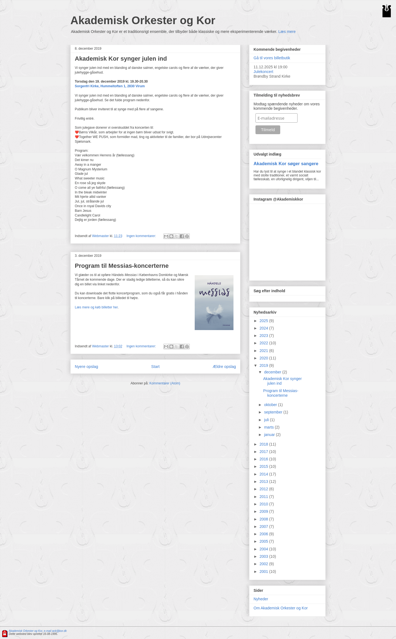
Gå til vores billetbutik (272, 58)
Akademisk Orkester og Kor (142, 20)
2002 (264, 564)
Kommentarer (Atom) (164, 383)
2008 (264, 519)
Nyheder (261, 599)
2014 (264, 474)
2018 (264, 444)
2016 (264, 459)
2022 (264, 343)
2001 (264, 571)
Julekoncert (263, 71)
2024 (264, 328)
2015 (264, 466)
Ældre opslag (224, 366)
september (273, 412)
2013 (264, 481)
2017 (264, 451)
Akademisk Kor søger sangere (286, 163)
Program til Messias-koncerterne (122, 265)
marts (269, 427)
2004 (264, 549)
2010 (264, 504)
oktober (271, 404)
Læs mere (287, 31)
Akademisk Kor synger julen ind (121, 58)
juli (267, 420)
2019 (264, 365)
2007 (264, 526)
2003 (264, 556)
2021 (264, 350)
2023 (264, 335)
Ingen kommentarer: (142, 236)
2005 (264, 541)
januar (270, 434)
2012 (264, 489)
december (273, 372)
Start (155, 366)
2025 (264, 321)
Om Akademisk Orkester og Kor (281, 608)
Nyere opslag (86, 366)
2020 (264, 358)
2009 (264, 511)
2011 (264, 496)
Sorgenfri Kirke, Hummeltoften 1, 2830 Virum (110, 86)
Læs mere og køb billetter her (96, 307)
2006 (264, 534)
